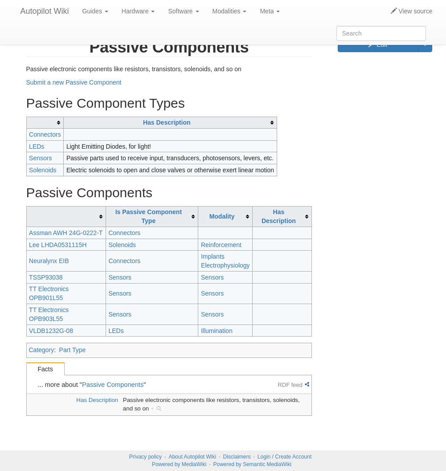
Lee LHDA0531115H (57, 244)
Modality (222, 216)
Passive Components (112, 384)
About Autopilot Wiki (192, 457)
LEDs (36, 146)
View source (412, 11)
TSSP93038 (46, 277)
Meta (270, 11)
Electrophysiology (225, 265)
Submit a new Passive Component (74, 82)
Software (183, 11)
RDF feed (290, 385)
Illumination (217, 330)
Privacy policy (145, 457)
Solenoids (43, 170)
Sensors (40, 158)
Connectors (45, 134)
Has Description (167, 122)
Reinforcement (221, 244)
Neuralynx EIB (49, 260)
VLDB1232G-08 (51, 330)
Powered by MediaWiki (179, 464)
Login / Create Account (284, 457)
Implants (213, 256)
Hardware (138, 11)
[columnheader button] (45, 123)
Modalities (230, 11)
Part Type (72, 349)
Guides (95, 11)
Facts (45, 369)
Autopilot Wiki (44, 11)
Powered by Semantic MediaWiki (252, 464)
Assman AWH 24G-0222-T (65, 232)
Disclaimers (237, 457)
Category (41, 349)
